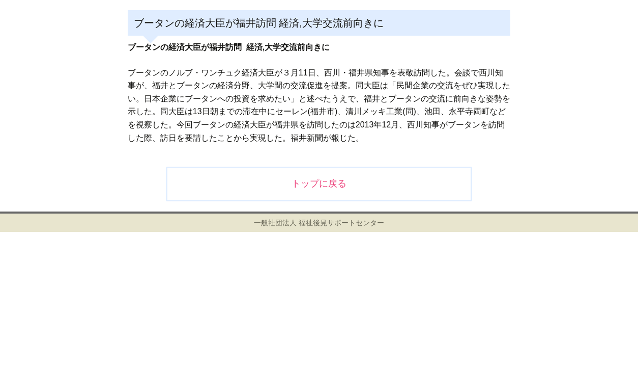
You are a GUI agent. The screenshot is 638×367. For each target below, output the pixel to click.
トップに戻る (319, 183)
